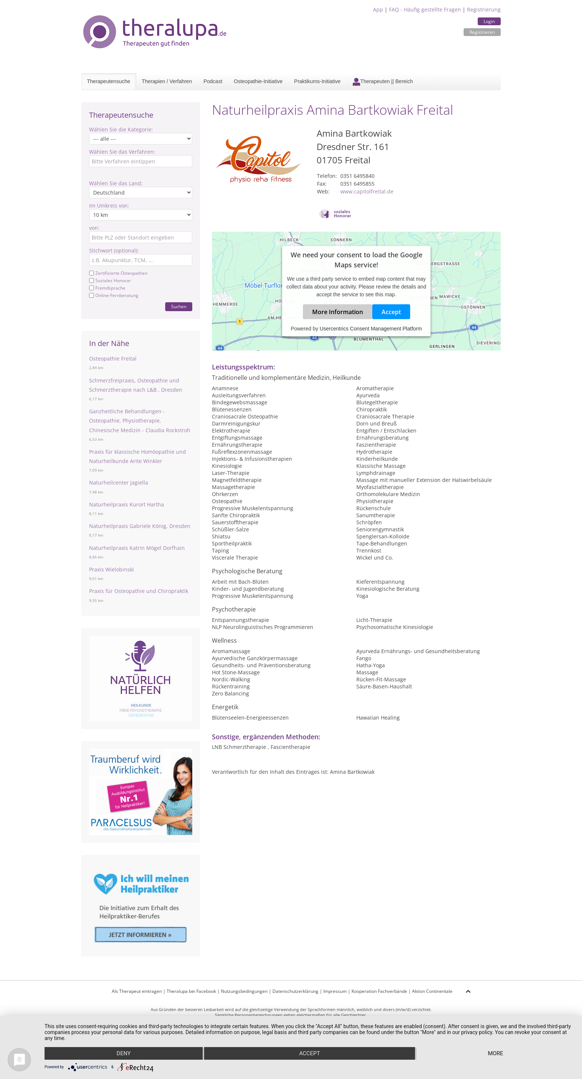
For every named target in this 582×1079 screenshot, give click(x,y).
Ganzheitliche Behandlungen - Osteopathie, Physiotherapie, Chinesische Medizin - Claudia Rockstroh (139, 420)
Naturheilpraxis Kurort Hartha (126, 504)
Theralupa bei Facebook (191, 991)
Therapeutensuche (108, 81)
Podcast (212, 81)
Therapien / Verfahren (167, 81)
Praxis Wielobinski (111, 569)
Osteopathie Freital (113, 358)
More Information (337, 312)
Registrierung (484, 9)
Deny (124, 1053)
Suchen (178, 306)
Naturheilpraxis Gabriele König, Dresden (139, 525)
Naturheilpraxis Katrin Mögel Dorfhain (137, 547)
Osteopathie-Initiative (258, 81)
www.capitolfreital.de (366, 191)
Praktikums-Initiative (317, 81)
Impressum (335, 991)
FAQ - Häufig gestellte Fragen (425, 9)
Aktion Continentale (432, 991)
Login (489, 21)
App (378, 9)
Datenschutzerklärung (295, 991)
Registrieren (482, 32)
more (495, 1053)
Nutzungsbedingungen (244, 991)
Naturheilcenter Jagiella (118, 482)
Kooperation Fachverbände (379, 991)
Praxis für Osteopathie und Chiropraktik (138, 590)
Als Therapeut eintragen (137, 991)
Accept (391, 312)
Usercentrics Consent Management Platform (371, 329)
